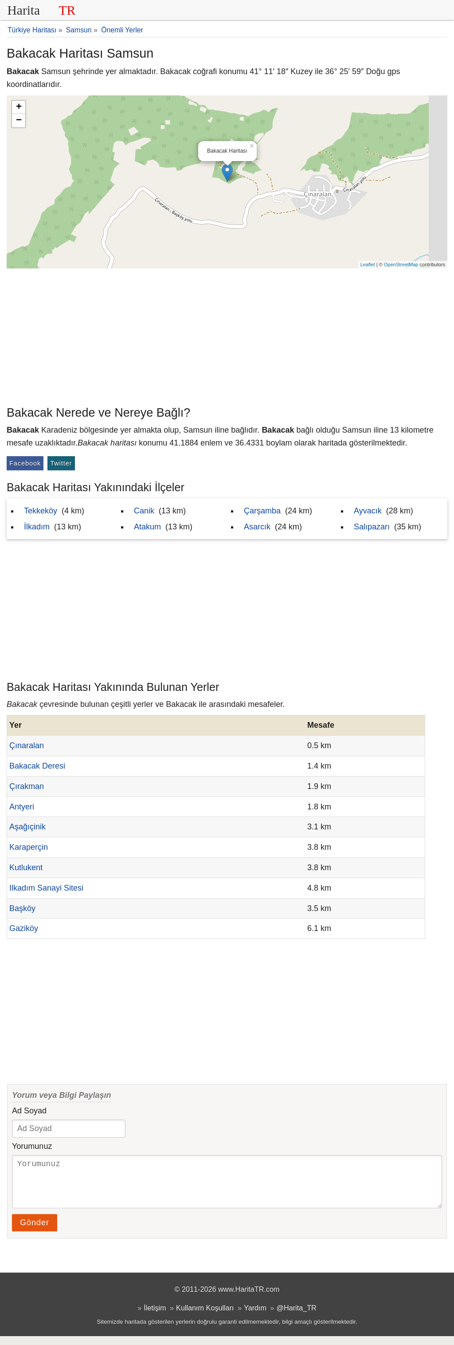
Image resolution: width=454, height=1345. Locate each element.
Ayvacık (368, 510)
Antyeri (21, 806)
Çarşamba (262, 510)
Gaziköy (23, 928)
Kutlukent (26, 867)
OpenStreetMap (401, 264)
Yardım (255, 1317)
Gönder (34, 1231)
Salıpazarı (372, 526)
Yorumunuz (32, 1146)
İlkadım (37, 526)
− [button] (19, 120)
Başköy (22, 908)
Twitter (61, 463)
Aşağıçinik (27, 826)
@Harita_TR (297, 1317)
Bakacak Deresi (37, 765)
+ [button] (19, 107)
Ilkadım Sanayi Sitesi (46, 888)
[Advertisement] (227, 335)
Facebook (25, 463)
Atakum (147, 526)
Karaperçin (28, 847)
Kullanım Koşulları (205, 1317)
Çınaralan (26, 745)
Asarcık (257, 526)
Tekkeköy (40, 510)
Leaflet (367, 264)
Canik (144, 510)
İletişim (155, 1317)
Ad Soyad (29, 1110)
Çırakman (26, 786)
